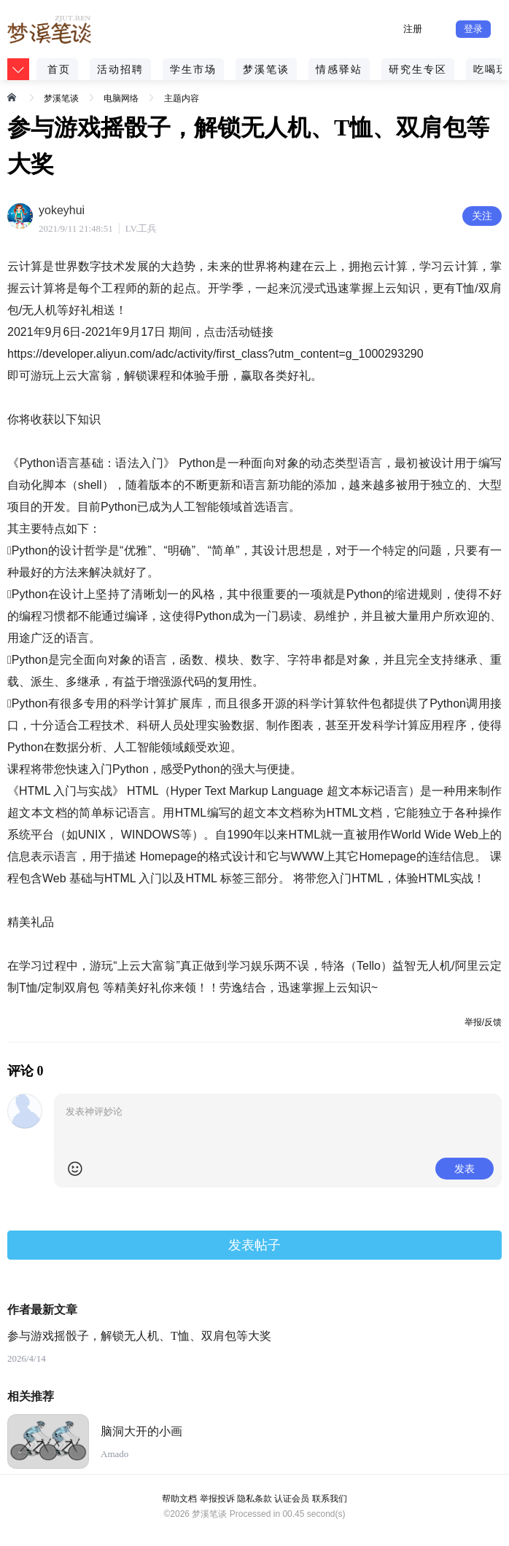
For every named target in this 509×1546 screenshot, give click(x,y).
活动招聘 (120, 69)
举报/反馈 (483, 1022)
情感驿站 (339, 69)
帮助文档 (179, 1499)
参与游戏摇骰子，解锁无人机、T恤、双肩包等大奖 (139, 1336)
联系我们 (329, 1499)
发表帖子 (254, 1245)
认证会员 (291, 1499)
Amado (114, 1453)
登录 (473, 28)
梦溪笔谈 (266, 69)
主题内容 (181, 98)
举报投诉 (217, 1499)
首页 (59, 69)
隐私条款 (254, 1499)
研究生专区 (418, 69)
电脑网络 (121, 98)
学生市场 (193, 69)
